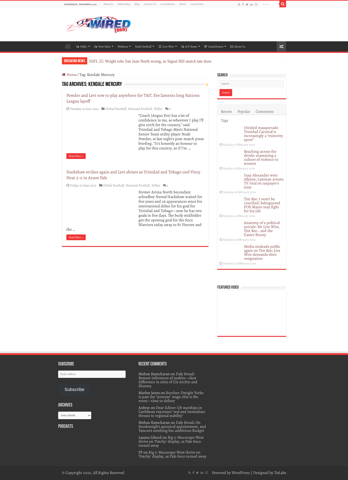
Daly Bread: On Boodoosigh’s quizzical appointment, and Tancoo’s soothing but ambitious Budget (172, 426)
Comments (265, 111)
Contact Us (150, 4)
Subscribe (74, 389)
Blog (136, 4)
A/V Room (189, 46)
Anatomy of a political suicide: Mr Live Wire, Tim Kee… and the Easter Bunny (262, 228)
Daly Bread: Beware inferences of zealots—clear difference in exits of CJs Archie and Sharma (167, 380)
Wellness (123, 46)
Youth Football (143, 46)
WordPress (241, 472)
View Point (102, 46)
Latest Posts (196, 4)
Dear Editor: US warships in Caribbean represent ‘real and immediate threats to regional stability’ (171, 411)
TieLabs (280, 472)
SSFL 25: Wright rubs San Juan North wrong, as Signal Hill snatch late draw (150, 61)
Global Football (115, 108)
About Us (108, 4)
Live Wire (166, 46)
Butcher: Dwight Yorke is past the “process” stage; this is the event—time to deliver (171, 396)
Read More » (76, 156)
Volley (81, 46)
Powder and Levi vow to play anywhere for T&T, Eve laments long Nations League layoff (133, 98)
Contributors (167, 4)
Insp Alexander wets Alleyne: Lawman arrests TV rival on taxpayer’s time (263, 181)
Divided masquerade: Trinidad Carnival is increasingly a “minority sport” (263, 133)
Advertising (124, 4)
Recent (226, 111)
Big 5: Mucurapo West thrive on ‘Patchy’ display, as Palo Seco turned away (171, 441)
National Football (140, 108)
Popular (243, 111)
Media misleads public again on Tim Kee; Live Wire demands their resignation (262, 252)
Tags (224, 120)
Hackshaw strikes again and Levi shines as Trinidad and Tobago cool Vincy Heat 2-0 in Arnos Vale (133, 175)
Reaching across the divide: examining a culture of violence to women (261, 157)
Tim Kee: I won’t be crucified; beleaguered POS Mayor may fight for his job (262, 205)
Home (182, 4)
